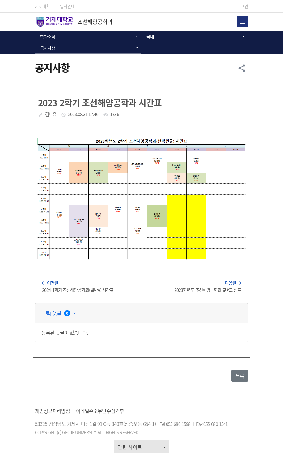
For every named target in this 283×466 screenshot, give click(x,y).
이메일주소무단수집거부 (100, 410)
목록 (239, 376)
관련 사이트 (130, 447)
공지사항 (47, 48)
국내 (150, 36)
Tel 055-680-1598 (175, 424)
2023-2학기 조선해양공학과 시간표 (100, 102)
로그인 (242, 6)
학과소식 (47, 36)
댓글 (61, 313)
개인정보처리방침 (52, 410)
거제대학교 (44, 6)
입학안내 (67, 6)
